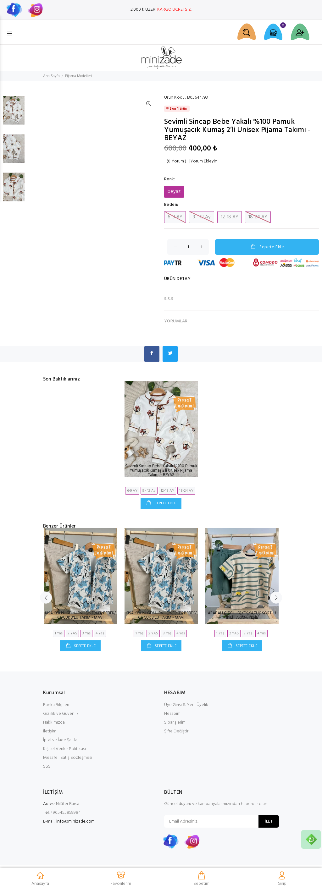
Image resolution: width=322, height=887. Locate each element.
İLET (269, 821)
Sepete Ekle (267, 247)
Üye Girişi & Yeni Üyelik (186, 705)
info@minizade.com (75, 821)
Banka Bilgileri (56, 705)
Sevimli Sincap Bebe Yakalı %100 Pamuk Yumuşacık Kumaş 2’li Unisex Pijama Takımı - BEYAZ (161, 470)
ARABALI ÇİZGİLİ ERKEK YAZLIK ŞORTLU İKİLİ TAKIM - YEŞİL (242, 615)
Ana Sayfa (51, 76)
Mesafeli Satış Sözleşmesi (67, 757)
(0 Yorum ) (176, 161)
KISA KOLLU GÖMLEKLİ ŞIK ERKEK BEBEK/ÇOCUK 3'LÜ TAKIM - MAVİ (80, 615)
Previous (46, 598)
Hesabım (172, 713)
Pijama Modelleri (78, 76)
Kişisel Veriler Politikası (64, 749)
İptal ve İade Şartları (61, 740)
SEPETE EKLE (164, 503)
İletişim (49, 731)
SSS (47, 766)
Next (276, 598)
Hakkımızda (54, 722)
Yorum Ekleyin (203, 161)
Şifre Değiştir (176, 731)
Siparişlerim (175, 722)
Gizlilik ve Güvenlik (61, 713)
